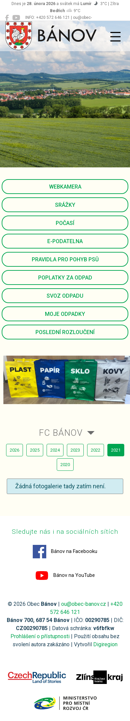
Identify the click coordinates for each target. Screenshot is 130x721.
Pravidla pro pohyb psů (65, 259)
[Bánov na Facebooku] (7, 18)
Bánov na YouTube (65, 575)
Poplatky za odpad (65, 277)
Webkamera (65, 187)
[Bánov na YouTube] (16, 18)
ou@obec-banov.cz (83, 604)
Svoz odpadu (65, 296)
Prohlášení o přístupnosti (40, 636)
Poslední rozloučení (65, 332)
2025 (35, 450)
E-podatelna (65, 241)
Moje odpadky (65, 314)
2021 (116, 450)
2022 (95, 450)
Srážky (65, 205)
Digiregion (105, 644)
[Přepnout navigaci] (115, 36)
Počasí (65, 223)
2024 (55, 450)
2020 (65, 464)
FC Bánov (61, 433)
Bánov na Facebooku (65, 551)
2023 (75, 450)
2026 (14, 450)
